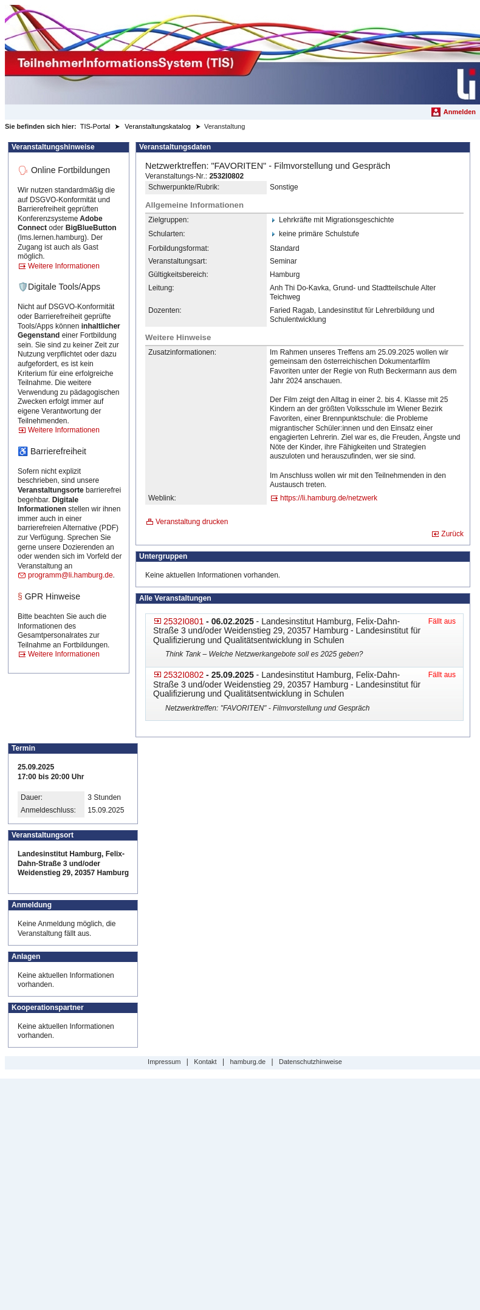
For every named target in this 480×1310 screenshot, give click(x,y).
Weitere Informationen (64, 266)
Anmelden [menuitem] (460, 111)
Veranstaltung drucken (192, 521)
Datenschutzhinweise (310, 1061)
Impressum (164, 1061)
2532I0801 (183, 621)
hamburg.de (248, 1061)
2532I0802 (183, 675)
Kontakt (205, 1061)
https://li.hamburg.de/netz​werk (328, 498)
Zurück (452, 534)
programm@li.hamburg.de (70, 575)
